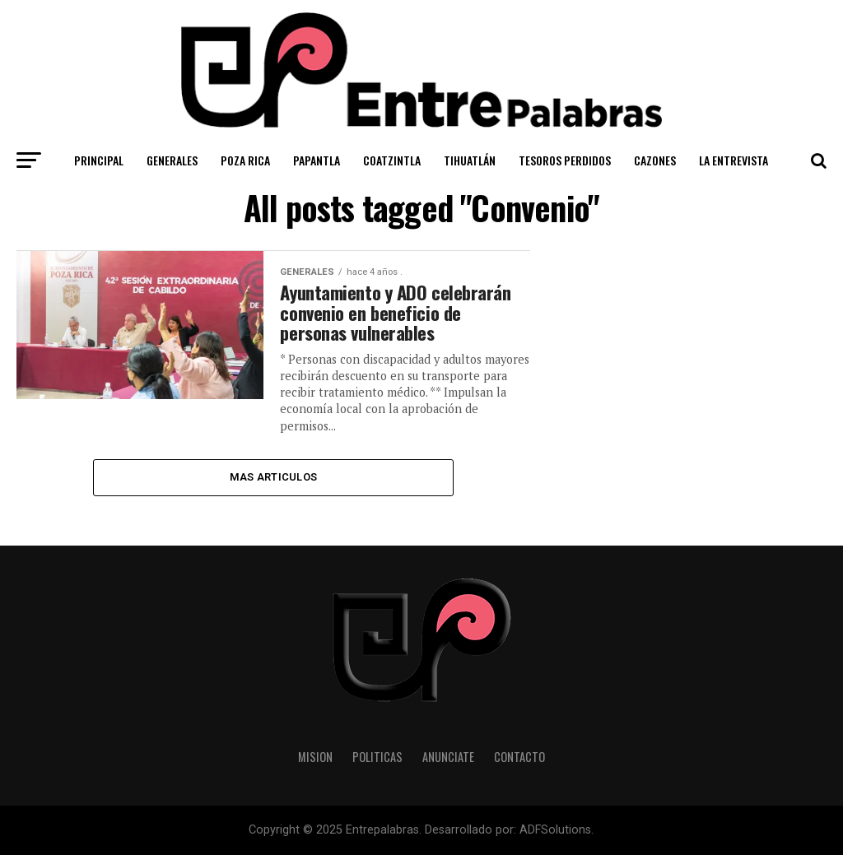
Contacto (519, 756)
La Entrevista (733, 160)
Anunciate (448, 756)
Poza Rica (245, 160)
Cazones (655, 160)
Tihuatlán (470, 160)
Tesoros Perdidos (565, 160)
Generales (172, 160)
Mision (315, 756)
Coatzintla (392, 160)
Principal (98, 160)
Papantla (316, 160)
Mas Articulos (273, 477)
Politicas (377, 756)
